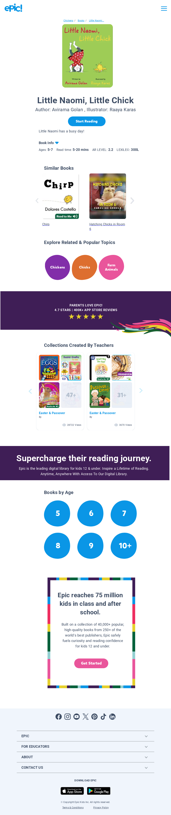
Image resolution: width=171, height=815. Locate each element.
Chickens (68, 20)
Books (81, 20)
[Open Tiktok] (103, 717)
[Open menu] (164, 8)
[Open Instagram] (67, 717)
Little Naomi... (96, 20)
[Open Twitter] (85, 717)
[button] (60, 391)
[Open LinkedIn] (112, 717)
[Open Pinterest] (94, 717)
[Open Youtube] (76, 717)
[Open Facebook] (59, 717)
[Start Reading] (87, 121)
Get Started (91, 663)
